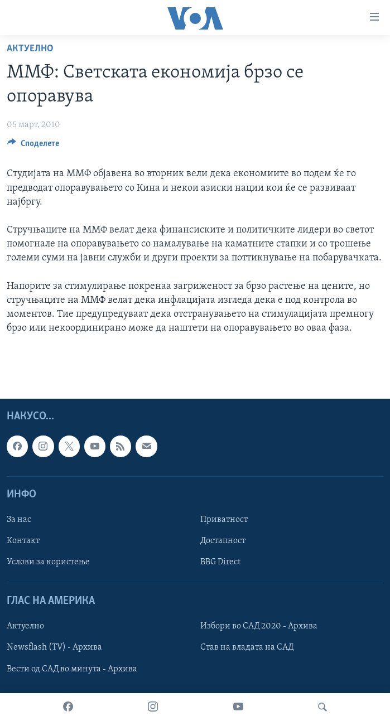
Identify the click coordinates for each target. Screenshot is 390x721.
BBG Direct (220, 562)
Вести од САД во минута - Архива (72, 668)
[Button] (33, 146)
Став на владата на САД (246, 647)
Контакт (23, 540)
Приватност (224, 519)
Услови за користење (48, 562)
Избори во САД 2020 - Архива (258, 626)
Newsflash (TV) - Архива (54, 647)
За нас (19, 519)
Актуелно (30, 48)
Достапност (222, 540)
